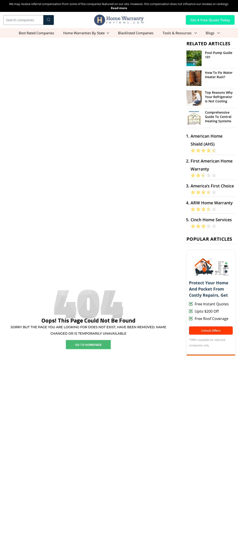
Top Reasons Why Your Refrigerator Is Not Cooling (219, 96)
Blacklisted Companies (135, 33)
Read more (119, 8)
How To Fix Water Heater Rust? (219, 74)
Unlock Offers (210, 330)
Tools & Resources (177, 33)
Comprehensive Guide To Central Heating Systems (218, 116)
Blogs (210, 33)
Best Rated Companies (36, 33)
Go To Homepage (88, 344)
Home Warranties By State (84, 33)
